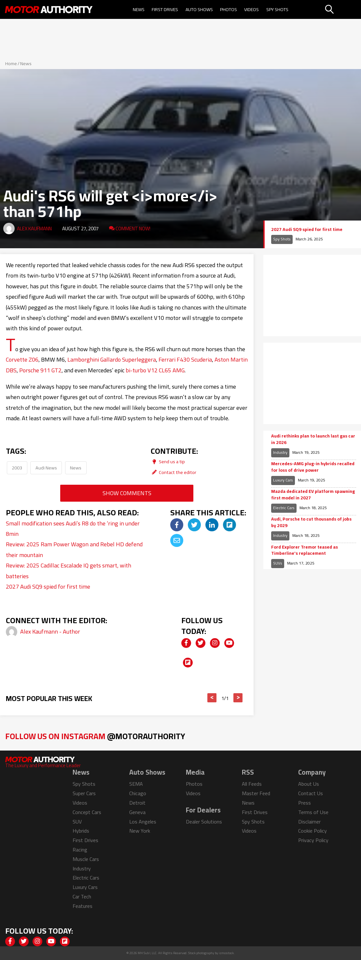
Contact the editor (173, 472)
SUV (77, 821)
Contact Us (310, 793)
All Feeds (252, 784)
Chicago (137, 793)
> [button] (238, 697)
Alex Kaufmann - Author (50, 631)
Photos (228, 9)
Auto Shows (199, 9)
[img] (176, 524)
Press (304, 803)
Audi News (46, 467)
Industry (280, 452)
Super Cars (84, 793)
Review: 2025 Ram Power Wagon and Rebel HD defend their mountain (74, 549)
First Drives (165, 9)
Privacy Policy (313, 840)
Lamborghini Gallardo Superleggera (111, 359)
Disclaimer (309, 821)
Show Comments (127, 493)
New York (139, 831)
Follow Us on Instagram (95, 736)
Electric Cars (284, 507)
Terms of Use (313, 812)
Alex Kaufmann (34, 228)
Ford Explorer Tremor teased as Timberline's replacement (304, 550)
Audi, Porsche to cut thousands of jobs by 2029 (311, 522)
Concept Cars (87, 812)
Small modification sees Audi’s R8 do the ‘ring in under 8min (73, 528)
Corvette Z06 (22, 359)
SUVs (277, 563)
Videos (251, 9)
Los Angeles (142, 821)
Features (82, 906)
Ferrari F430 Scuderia (185, 359)
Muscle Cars (86, 859)
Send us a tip (168, 461)
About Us (308, 784)
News (139, 9)
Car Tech (82, 896)
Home (11, 63)
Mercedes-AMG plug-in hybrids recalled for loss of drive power (312, 467)
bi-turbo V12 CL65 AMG (155, 370)
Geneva (137, 812)
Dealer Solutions (204, 821)
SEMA (136, 784)
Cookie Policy (312, 831)
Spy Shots (277, 9)
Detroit (137, 803)
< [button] (212, 697)
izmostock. (227, 953)
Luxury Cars (283, 480)
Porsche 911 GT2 (40, 370)
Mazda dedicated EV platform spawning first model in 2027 (313, 494)
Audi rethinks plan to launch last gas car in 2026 (313, 439)
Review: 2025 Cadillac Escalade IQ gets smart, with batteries (68, 570)
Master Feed (256, 793)
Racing (80, 849)
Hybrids (81, 831)
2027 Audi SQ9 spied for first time (48, 586)
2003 (17, 467)
